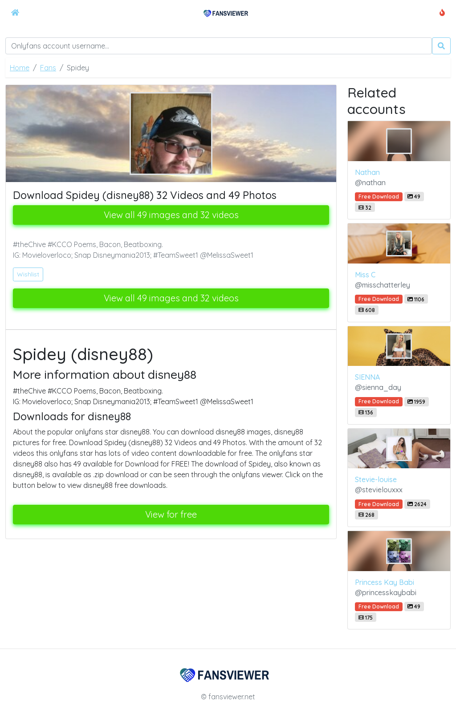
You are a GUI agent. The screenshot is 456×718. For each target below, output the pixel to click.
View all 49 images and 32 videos (171, 214)
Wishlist (28, 274)
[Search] (218, 45)
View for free (171, 514)
